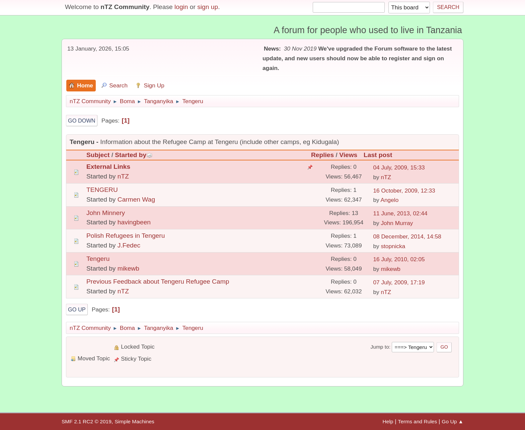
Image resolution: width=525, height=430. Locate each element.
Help (388, 421)
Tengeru (97, 258)
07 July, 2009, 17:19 (399, 282)
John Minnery (105, 212)
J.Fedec (129, 245)
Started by (133, 154)
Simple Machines (134, 421)
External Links (108, 166)
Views (348, 154)
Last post (378, 154)
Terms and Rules (417, 421)
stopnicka (393, 246)
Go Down (81, 121)
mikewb (128, 268)
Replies (322, 154)
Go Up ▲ (452, 421)
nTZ (123, 176)
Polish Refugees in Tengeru (125, 235)
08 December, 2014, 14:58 (407, 236)
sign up (207, 6)
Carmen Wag (136, 199)
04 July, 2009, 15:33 (399, 167)
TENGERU (102, 189)
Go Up (77, 309)
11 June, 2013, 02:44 (400, 213)
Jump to (379, 347)
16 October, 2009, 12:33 (404, 190)
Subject (97, 154)
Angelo (389, 200)
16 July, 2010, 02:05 (399, 259)
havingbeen (134, 222)
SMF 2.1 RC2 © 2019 (86, 421)
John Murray (397, 223)
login (181, 6)
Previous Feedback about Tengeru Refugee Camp (157, 281)
